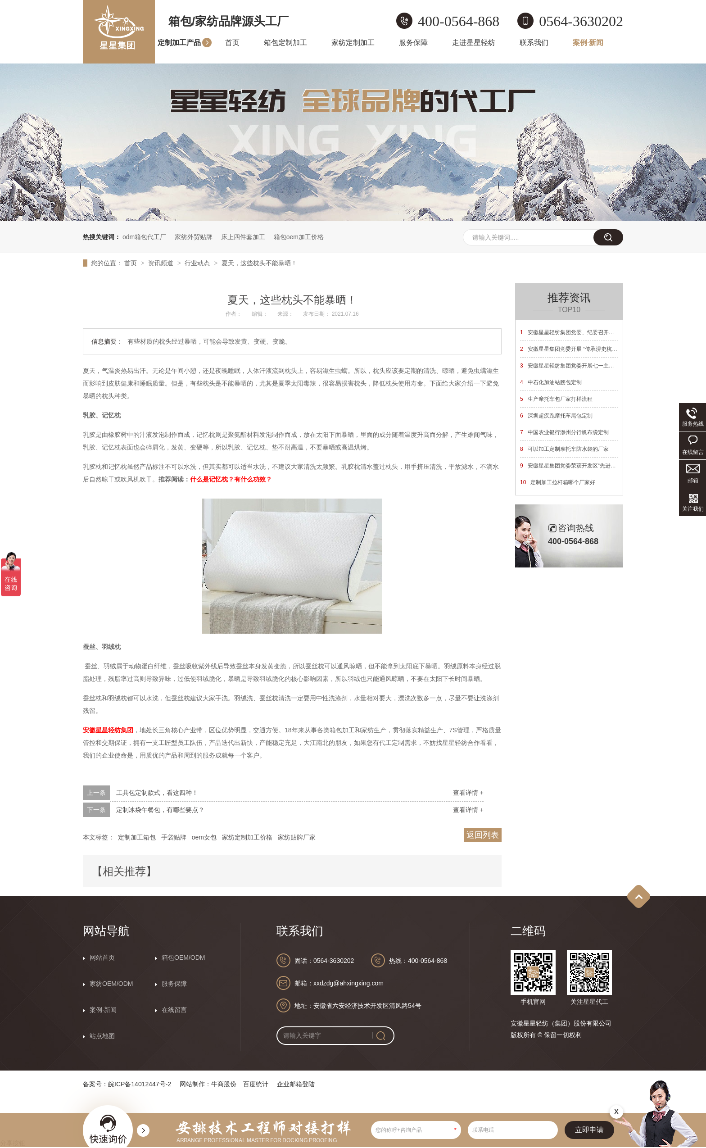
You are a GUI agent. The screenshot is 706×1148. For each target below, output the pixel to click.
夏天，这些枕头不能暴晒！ (259, 263)
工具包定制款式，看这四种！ (157, 792)
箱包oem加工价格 (299, 236)
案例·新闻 (588, 42)
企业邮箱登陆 (296, 1084)
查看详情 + (468, 792)
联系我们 (534, 42)
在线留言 (174, 1009)
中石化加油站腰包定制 (551, 382)
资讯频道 (161, 263)
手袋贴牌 (173, 837)
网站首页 (102, 957)
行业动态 (198, 263)
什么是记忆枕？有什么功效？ (231, 479)
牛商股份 (223, 1084)
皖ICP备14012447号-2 (139, 1084)
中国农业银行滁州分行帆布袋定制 (564, 432)
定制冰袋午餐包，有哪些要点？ (160, 809)
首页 (232, 42)
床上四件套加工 (243, 236)
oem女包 (204, 837)
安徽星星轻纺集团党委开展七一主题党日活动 (578, 366)
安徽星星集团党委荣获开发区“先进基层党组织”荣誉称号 (590, 466)
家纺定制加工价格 (247, 837)
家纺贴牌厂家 (297, 837)
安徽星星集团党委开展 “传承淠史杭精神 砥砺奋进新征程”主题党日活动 (608, 349)
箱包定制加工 (285, 42)
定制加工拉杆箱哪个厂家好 (557, 482)
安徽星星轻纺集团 (108, 730)
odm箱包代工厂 (144, 236)
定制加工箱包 (137, 837)
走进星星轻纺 (473, 42)
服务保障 (413, 42)
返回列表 (482, 834)
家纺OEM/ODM (111, 983)
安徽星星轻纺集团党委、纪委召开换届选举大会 (580, 332)
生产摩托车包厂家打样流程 (556, 399)
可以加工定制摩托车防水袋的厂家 (564, 449)
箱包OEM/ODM (183, 957)
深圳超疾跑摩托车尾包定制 (556, 416)
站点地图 (102, 1035)
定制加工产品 (179, 42)
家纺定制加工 (353, 42)
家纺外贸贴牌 (194, 236)
